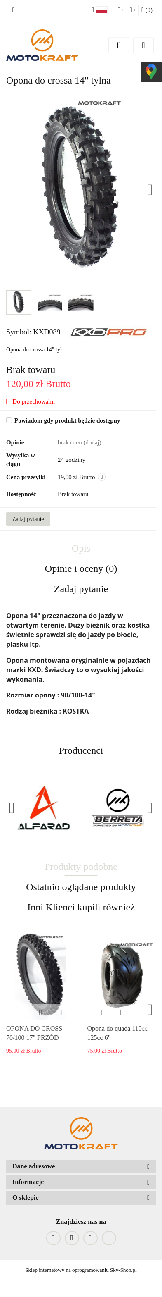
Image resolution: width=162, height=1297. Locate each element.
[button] (81, 1166)
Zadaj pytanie (28, 519)
